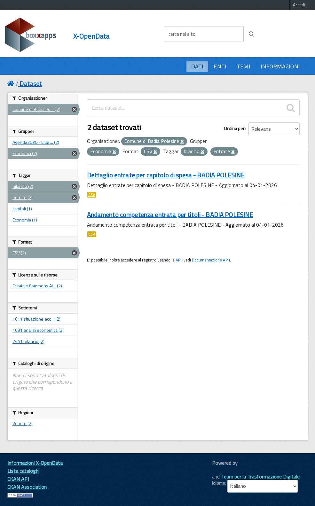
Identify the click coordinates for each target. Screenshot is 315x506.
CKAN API (18, 479)
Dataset (31, 84)
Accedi (299, 5)
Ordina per (234, 128)
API (178, 260)
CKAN (223, 470)
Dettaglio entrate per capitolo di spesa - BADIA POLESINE (166, 175)
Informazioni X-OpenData (35, 463)
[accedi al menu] (284, 34)
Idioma (218, 483)
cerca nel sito (182, 34)
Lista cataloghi (23, 471)
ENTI (220, 66)
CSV (91, 195)
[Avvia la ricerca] (251, 34)
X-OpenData (91, 36)
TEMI (243, 66)
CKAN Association (27, 487)
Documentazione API (210, 260)
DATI (197, 66)
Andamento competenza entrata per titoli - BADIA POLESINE (170, 215)
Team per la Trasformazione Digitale (260, 476)
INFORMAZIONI (280, 66)
